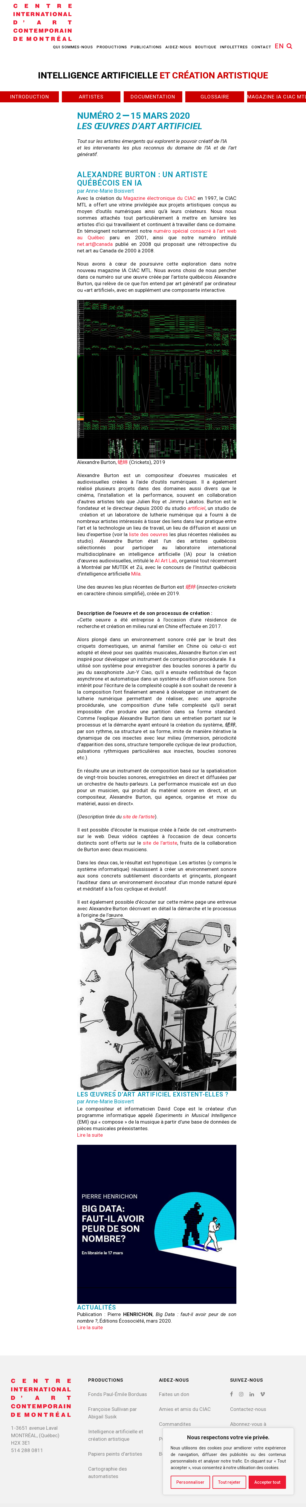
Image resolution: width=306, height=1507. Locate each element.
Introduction (29, 97)
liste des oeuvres (148, 534)
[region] (228, 1461)
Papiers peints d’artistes (115, 1454)
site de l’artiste (139, 817)
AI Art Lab (166, 561)
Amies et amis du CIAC (185, 1409)
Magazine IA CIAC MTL (276, 97)
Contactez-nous (248, 1409)
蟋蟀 (123, 462)
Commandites (175, 1424)
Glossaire (215, 97)
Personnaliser (190, 1482)
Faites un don (174, 1394)
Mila (135, 574)
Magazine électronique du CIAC (159, 198)
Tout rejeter (229, 1482)
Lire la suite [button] (90, 1135)
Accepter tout (267, 1482)
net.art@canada (95, 244)
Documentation (153, 97)
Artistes (91, 97)
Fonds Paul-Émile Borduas (117, 1394)
